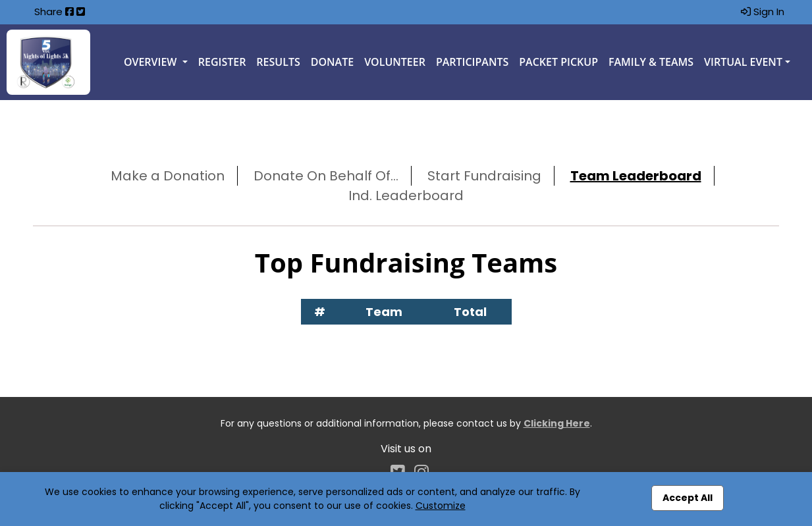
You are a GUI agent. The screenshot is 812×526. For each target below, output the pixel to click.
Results (278, 62)
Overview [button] (152, 62)
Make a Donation (168, 176)
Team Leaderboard (635, 176)
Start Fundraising (484, 176)
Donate (332, 62)
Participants (472, 62)
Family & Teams (651, 62)
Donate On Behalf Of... (326, 176)
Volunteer (394, 62)
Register (222, 62)
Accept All (688, 497)
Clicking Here (557, 423)
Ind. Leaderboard (406, 195)
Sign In (762, 11)
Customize (441, 505)
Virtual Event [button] (743, 62)
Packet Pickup (558, 62)
